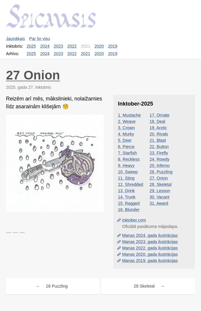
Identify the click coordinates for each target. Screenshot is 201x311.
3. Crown (126, 127)
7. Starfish (127, 153)
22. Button (159, 146)
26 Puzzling (57, 286)
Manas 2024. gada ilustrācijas (150, 235)
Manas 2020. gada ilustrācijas (150, 254)
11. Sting (126, 178)
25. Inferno (160, 165)
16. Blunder (129, 209)
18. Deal (157, 121)
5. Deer (125, 140)
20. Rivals (159, 134)
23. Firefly (159, 153)
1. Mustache (129, 115)
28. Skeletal (161, 184)
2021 (85, 53)
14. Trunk (127, 197)
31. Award (159, 203)
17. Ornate (159, 115)
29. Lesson (160, 190)
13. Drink (126, 190)
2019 (112, 46)
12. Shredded (130, 184)
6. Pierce (126, 146)
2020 (99, 46)
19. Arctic (158, 127)
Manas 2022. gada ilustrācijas (150, 248)
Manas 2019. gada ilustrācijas (150, 260)
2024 (45, 46)
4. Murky (126, 134)
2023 (58, 46)
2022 (72, 46)
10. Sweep (128, 171)
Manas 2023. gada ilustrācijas (150, 241)
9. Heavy (126, 165)
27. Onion (159, 178)
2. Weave (127, 121)
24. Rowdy (159, 159)
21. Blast (158, 140)
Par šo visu (39, 38)
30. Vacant (159, 197)
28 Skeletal (144, 286)
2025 (31, 46)
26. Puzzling (161, 171)
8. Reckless (129, 159)
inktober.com (134, 220)
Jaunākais (15, 38)
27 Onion (33, 75)
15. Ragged (129, 203)
